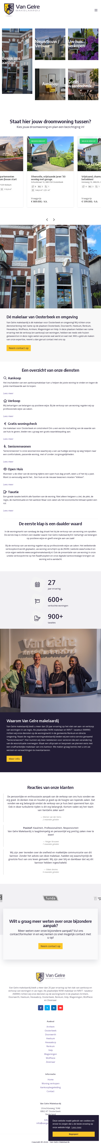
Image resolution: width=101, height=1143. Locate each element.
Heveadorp (50, 1042)
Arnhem (50, 1026)
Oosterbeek (50, 1030)
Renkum (50, 1046)
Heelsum (50, 1038)
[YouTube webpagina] (60, 1007)
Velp (50, 1050)
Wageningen (50, 1054)
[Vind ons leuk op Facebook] (40, 1007)
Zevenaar (50, 1061)
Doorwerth (50, 1034)
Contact (50, 1091)
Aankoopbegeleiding (50, 1087)
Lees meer (8, 393)
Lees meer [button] (77, 1127)
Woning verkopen (50, 1083)
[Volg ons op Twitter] (47, 1007)
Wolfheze (50, 1058)
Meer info (14, 758)
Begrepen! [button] (73, 1134)
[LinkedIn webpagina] (53, 1007)
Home (51, 1079)
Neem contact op (19, 348)
